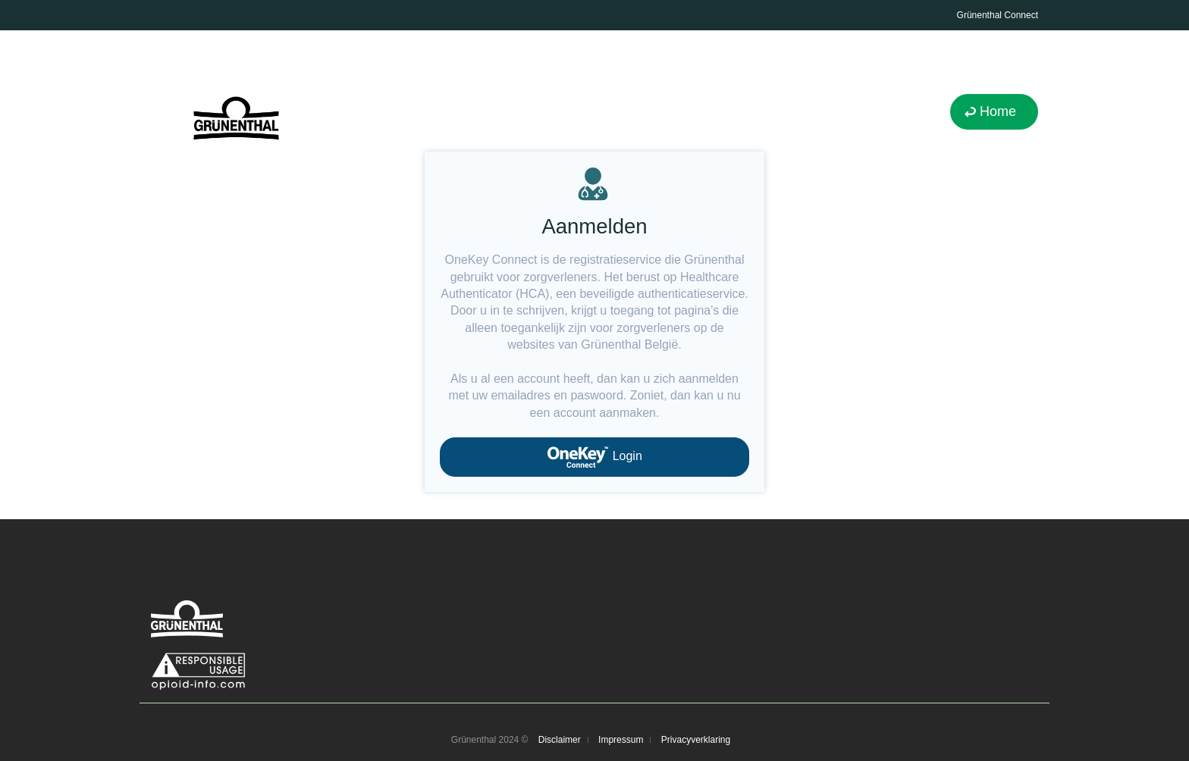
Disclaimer (559, 739)
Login (594, 457)
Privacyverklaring (695, 739)
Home (998, 111)
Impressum (620, 739)
